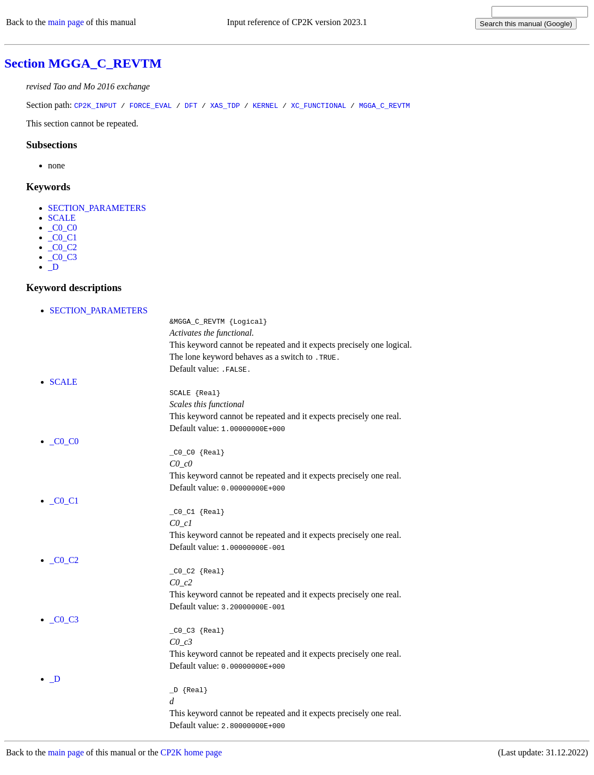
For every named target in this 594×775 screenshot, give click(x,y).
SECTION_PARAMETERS (97, 208)
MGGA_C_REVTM (384, 105)
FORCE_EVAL (150, 105)
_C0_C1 (62, 237)
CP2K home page (191, 763)
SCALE (62, 217)
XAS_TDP (225, 105)
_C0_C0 (62, 227)
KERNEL (265, 105)
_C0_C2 (62, 247)
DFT (191, 105)
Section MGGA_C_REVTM (83, 63)
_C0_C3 (62, 257)
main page (66, 22)
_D (53, 266)
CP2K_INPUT (95, 105)
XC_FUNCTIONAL (318, 105)
